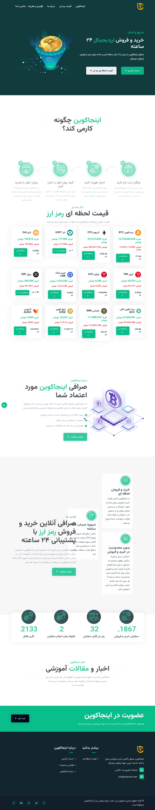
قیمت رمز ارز (65, 6)
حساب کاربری (68, 759)
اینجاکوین (80, 6)
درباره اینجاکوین (67, 771)
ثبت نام (20, 718)
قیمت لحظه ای (89, 759)
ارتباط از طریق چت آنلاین (129, 770)
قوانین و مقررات (35, 6)
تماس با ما (20, 6)
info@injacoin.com (131, 776)
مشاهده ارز (123, 258)
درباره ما (51, 6)
